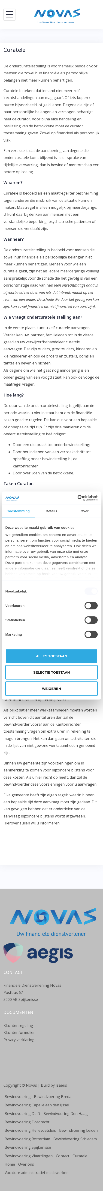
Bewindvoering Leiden (78, 1130)
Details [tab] (51, 511)
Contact (62, 1155)
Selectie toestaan (51, 672)
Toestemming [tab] (18, 511)
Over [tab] (85, 511)
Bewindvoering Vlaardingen (29, 1155)
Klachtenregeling (18, 1025)
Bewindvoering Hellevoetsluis (30, 1130)
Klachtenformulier (19, 1032)
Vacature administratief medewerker (36, 1172)
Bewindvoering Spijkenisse (28, 1147)
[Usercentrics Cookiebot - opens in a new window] (77, 498)
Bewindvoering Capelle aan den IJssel (37, 1105)
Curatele (80, 1155)
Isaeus (61, 1085)
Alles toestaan (51, 656)
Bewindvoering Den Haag (65, 1113)
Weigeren (51, 688)
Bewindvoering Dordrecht (27, 1122)
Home (10, 1164)
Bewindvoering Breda (52, 1096)
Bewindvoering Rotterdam (27, 1138)
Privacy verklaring (18, 1039)
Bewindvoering (18, 1096)
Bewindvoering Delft (22, 1113)
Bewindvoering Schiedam (75, 1138)
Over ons (26, 1164)
